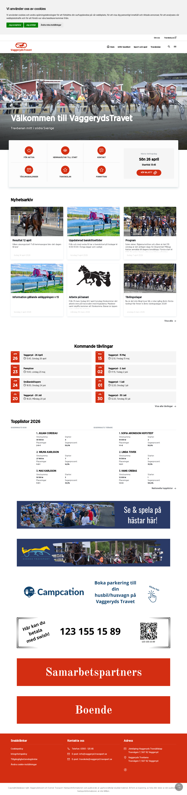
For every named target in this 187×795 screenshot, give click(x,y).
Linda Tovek (129, 452)
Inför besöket (124, 47)
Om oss (157, 38)
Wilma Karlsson (49, 452)
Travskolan (155, 47)
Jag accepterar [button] (15, 25)
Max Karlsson (47, 471)
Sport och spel (140, 47)
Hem (110, 46)
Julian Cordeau (47, 433)
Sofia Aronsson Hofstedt (137, 433)
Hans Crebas (129, 471)
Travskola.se (170, 38)
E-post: (87, 754)
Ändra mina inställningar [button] (51, 25)
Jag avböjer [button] (31, 25)
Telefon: (80, 749)
